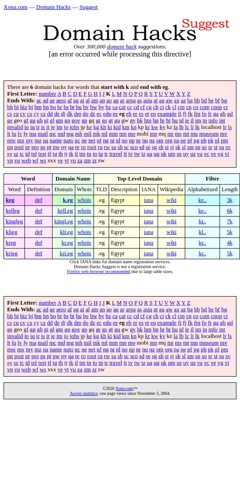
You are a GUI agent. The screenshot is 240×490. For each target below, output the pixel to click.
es (141, 114)
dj (63, 114)
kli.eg (66, 232)
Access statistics (84, 393)
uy (186, 154)
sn (197, 147)
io (26, 127)
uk (164, 154)
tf (49, 154)
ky (163, 127)
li (192, 127)
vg (221, 154)
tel (34, 154)
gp (84, 120)
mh (78, 134)
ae (52, 100)
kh (103, 127)
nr (138, 140)
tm (82, 154)
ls (230, 127)
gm (59, 120)
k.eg (68, 200)
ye (60, 160)
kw (155, 127)
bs (66, 107)
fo (204, 114)
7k (229, 221)
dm (77, 114)
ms (178, 134)
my (29, 140)
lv (20, 134)
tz (143, 154)
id (181, 120)
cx (29, 114)
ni (112, 140)
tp (100, 154)
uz (192, 154)
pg (196, 140)
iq (32, 127)
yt (66, 160)
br (59, 107)
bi (16, 107)
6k (229, 211)
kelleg (13, 211)
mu (194, 134)
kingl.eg (63, 221)
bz (108, 107)
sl (184, 147)
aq (115, 100)
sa (113, 147)
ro (83, 147)
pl (217, 140)
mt (186, 134)
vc (206, 154)
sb (120, 147)
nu (145, 140)
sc (126, 147)
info (213, 120)
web (26, 160)
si (167, 147)
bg (224, 100)
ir (38, 127)
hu (175, 120)
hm (147, 120)
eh (128, 114)
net (91, 140)
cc (129, 107)
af (69, 100)
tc (22, 154)
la (176, 127)
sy (9, 154)
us (179, 154)
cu (16, 114)
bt (72, 107)
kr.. (202, 243)
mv (223, 134)
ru (100, 147)
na (45, 140)
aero (61, 100)
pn (10, 147)
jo (66, 127)
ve (213, 154)
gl (52, 120)
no (125, 140)
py (64, 147)
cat (122, 107)
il (192, 120)
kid (117, 127)
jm (60, 127)
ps (43, 147)
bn (46, 107)
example (166, 114)
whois (84, 200)
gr (98, 120)
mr (170, 134)
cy (36, 114)
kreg (11, 243)
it (47, 127)
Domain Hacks (53, 7)
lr (225, 127)
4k (229, 243)
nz (152, 140)
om (159, 140)
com (205, 107)
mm (113, 134)
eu (153, 114)
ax (176, 100)
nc (77, 140)
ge (9, 120)
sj (172, 147)
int (222, 120)
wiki (172, 200)
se (148, 147)
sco (134, 147)
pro (35, 147)
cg (148, 107)
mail (43, 134)
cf (142, 107)
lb (181, 127)
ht (168, 120)
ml (105, 134)
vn (10, 160)
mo (131, 134)
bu (78, 107)
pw (56, 147)
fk (190, 114)
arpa (131, 100)
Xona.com (16, 7)
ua (149, 154)
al (87, 100)
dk (70, 114)
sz (16, 154)
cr (226, 107)
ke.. (202, 200)
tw (137, 154)
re (77, 147)
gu (117, 120)
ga (216, 114)
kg (96, 127)
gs (104, 120)
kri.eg (66, 253)
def (38, 200)
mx (20, 140)
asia (147, 100)
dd (50, 114)
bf (217, 100)
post (19, 147)
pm (224, 140)
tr (106, 154)
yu (73, 160)
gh (40, 120)
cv (22, 114)
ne (84, 140)
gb (223, 114)
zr (94, 160)
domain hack (122, 46)
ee (115, 114)
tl (76, 154)
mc (53, 134)
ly (26, 134)
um (171, 154)
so (204, 147)
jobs (74, 127)
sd (141, 147)
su (221, 147)
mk (96, 134)
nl (118, 140)
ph (204, 140)
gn (67, 120)
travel (116, 154)
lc (187, 127)
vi (227, 154)
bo (53, 107)
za (79, 160)
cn (188, 107)
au (161, 100)
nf (99, 140)
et (147, 114)
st (216, 147)
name (56, 140)
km (125, 127)
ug (156, 154)
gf (26, 120)
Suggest (88, 7)
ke (89, 127)
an (102, 100)
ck (168, 107)
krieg (11, 253)
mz (38, 140)
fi (180, 114)
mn (122, 134)
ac (39, 100)
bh (10, 107)
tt (125, 154)
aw (169, 100)
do (86, 114)
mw (11, 140)
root (92, 147)
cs (9, 114)
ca (115, 107)
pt (49, 147)
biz (23, 107)
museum (208, 134)
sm (190, 147)
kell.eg (65, 211)
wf (36, 160)
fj (185, 114)
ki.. (202, 221)
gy (133, 120)
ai (82, 100)
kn (134, 127)
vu (17, 160)
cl (174, 107)
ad (45, 100)
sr (210, 147)
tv (130, 154)
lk (197, 127)
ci (162, 107)
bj (30, 107)
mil (87, 134)
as (139, 100)
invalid (15, 127)
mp (153, 134)
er (135, 114)
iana (148, 200)
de (57, 114)
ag (76, 100)
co (195, 107)
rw (107, 147)
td (27, 154)
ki (110, 127)
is (43, 127)
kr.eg (67, 243)
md (61, 134)
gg (33, 120)
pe (183, 140)
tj (65, 154)
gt (111, 120)
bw (93, 107)
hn (156, 120)
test (42, 154)
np (132, 140)
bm (37, 107)
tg (55, 154)
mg (69, 134)
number (47, 94)
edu (107, 114)
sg (154, 147)
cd (136, 107)
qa (70, 147)
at (156, 100)
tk (71, 154)
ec (99, 114)
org (168, 140)
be (211, 100)
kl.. (202, 232)
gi (46, 120)
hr (162, 120)
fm (197, 114)
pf (189, 140)
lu (14, 134)
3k (229, 200)
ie (187, 120)
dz (92, 114)
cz (43, 114)
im (198, 120)
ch (156, 107)
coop (216, 107)
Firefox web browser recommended (98, 271)
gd (230, 114)
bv (86, 107)
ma (33, 134)
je (53, 127)
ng (106, 140)
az (183, 100)
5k (229, 232)
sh (161, 147)
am (94, 100)
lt (8, 134)
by (101, 107)
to (95, 154)
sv (227, 147)
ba (190, 100)
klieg (11, 232)
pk (211, 140)
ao (109, 100)
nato (68, 140)
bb (197, 100)
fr (210, 114)
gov (76, 120)
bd (204, 100)
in (205, 120)
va (200, 154)
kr (147, 127)
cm (181, 107)
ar (122, 100)
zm (87, 160)
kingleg (14, 221)
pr (27, 147)
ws (43, 160)
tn (89, 154)
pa (176, 140)
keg (10, 200)
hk (140, 120)
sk (177, 147)
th (60, 154)
